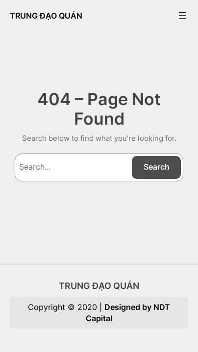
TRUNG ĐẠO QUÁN (46, 16)
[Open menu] (182, 16)
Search (157, 167)
